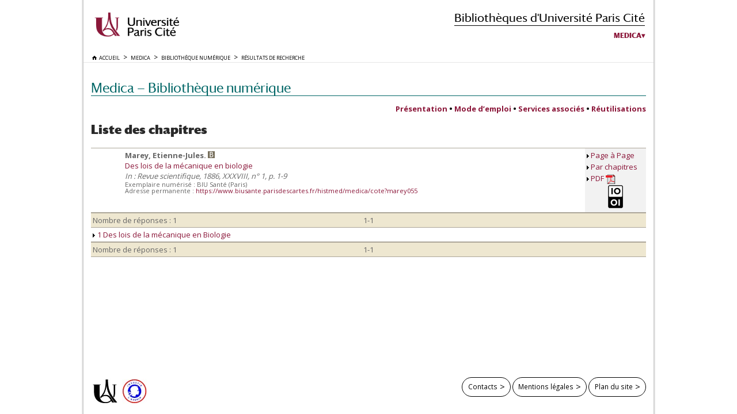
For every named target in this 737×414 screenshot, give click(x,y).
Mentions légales (545, 386)
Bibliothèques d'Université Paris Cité (549, 17)
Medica (627, 36)
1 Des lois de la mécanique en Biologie (162, 234)
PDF (603, 178)
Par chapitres (614, 167)
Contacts (482, 386)
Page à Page (613, 155)
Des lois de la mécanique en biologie (189, 165)
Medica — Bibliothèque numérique (191, 87)
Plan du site (614, 386)
